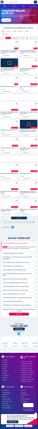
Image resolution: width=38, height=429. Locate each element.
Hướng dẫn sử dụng (25, 399)
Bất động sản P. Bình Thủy (26, 370)
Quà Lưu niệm (5, 403)
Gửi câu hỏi (19, 314)
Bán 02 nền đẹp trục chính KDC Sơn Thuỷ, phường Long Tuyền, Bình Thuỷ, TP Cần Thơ (28, 192)
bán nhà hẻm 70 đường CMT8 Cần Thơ (9, 173)
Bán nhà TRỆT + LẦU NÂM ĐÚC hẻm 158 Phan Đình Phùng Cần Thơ (9, 112)
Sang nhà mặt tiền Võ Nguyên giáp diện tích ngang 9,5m (27, 69)
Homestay (5, 396)
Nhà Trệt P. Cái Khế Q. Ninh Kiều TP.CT (9, 148)
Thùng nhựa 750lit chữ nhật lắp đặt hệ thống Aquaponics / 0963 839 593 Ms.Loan (9, 51)
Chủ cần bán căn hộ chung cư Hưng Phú (28, 87)
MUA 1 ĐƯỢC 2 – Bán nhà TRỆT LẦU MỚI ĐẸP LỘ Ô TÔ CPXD (28, 148)
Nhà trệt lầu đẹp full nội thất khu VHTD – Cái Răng (28, 210)
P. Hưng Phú (5, 377)
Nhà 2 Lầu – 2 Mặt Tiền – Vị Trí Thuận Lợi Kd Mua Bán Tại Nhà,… (9, 210)
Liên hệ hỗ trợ (24, 401)
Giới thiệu (23, 390)
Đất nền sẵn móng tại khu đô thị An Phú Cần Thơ (9, 192)
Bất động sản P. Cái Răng (26, 363)
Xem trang (5, 346)
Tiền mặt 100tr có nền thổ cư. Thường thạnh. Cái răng (28, 112)
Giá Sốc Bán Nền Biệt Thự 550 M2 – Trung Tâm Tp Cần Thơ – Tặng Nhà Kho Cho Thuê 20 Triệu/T (28, 51)
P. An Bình (5, 362)
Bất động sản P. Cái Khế (26, 368)
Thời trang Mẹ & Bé (7, 407)
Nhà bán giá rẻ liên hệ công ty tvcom (9, 86)
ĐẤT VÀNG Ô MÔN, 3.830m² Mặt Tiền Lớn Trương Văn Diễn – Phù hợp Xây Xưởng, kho (28, 130)
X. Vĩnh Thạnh (5, 375)
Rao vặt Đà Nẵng (19, 425)
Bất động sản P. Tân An (26, 366)
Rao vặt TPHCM (28, 425)
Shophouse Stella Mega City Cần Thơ (9, 130)
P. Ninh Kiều (5, 360)
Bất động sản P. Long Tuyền (27, 372)
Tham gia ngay (19, 329)
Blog (22, 396)
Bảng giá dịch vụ (25, 394)
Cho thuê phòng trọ (7, 392)
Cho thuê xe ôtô (6, 390)
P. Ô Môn (4, 379)
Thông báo (23, 392)
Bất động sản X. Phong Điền (27, 379)
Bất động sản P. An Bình (26, 377)
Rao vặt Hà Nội (10, 425)
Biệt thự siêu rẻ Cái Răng (25, 173)
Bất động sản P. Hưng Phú (26, 374)
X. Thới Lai (5, 373)
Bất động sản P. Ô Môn (26, 381)
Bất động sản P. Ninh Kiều (26, 361)
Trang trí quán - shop (7, 401)
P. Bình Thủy (5, 364)
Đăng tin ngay (12, 422)
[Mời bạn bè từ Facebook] (19, 334)
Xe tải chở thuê (6, 394)
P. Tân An (4, 368)
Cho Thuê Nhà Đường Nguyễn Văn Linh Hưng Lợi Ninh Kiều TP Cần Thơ (9, 69)
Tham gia (7, 20)
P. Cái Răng (5, 366)
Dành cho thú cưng (7, 405)
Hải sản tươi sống (6, 399)
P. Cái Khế (5, 371)
